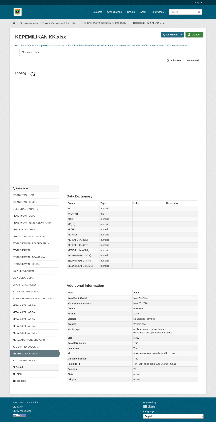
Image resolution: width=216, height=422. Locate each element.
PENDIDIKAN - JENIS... (25, 229)
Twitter (17, 374)
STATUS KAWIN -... (23, 250)
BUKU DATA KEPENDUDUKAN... (106, 23)
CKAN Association (22, 411)
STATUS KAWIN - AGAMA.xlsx (29, 257)
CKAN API (18, 406)
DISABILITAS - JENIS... (25, 202)
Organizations (114, 12)
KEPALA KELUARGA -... (25, 305)
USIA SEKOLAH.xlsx (24, 271)
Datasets (97, 12)
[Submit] (199, 11)
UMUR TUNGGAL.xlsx (24, 284)
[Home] (14, 23)
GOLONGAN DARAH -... (26, 209)
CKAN (149, 406)
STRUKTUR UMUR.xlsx (25, 291)
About (143, 12)
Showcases (158, 12)
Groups (131, 12)
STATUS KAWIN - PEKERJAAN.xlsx (32, 243)
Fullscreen (174, 60)
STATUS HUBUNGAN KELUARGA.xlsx (33, 298)
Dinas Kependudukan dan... (61, 23)
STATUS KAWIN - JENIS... (27, 264)
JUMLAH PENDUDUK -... (26, 346)
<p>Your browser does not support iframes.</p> (108, 124)
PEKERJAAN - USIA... (24, 215)
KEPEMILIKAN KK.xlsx (149, 23)
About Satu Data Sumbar (26, 402)
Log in (198, 2)
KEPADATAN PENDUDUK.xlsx (29, 339)
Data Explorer (31, 52)
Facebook (19, 380)
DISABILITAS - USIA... (24, 195)
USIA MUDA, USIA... (23, 277)
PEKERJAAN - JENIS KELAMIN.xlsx (32, 222)
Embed (193, 60)
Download (170, 34)
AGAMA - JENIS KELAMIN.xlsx (29, 236)
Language (148, 411)
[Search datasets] (185, 12)
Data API (194, 34)
